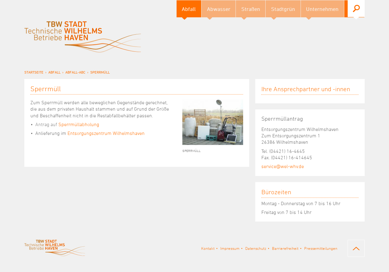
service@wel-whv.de (282, 166)
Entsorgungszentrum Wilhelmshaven (106, 133)
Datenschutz (255, 248)
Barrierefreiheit (285, 248)
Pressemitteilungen (320, 248)
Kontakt (208, 248)
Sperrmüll (100, 72)
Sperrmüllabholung (67, 124)
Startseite (33, 72)
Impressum (229, 248)
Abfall (54, 72)
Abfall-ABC (75, 72)
